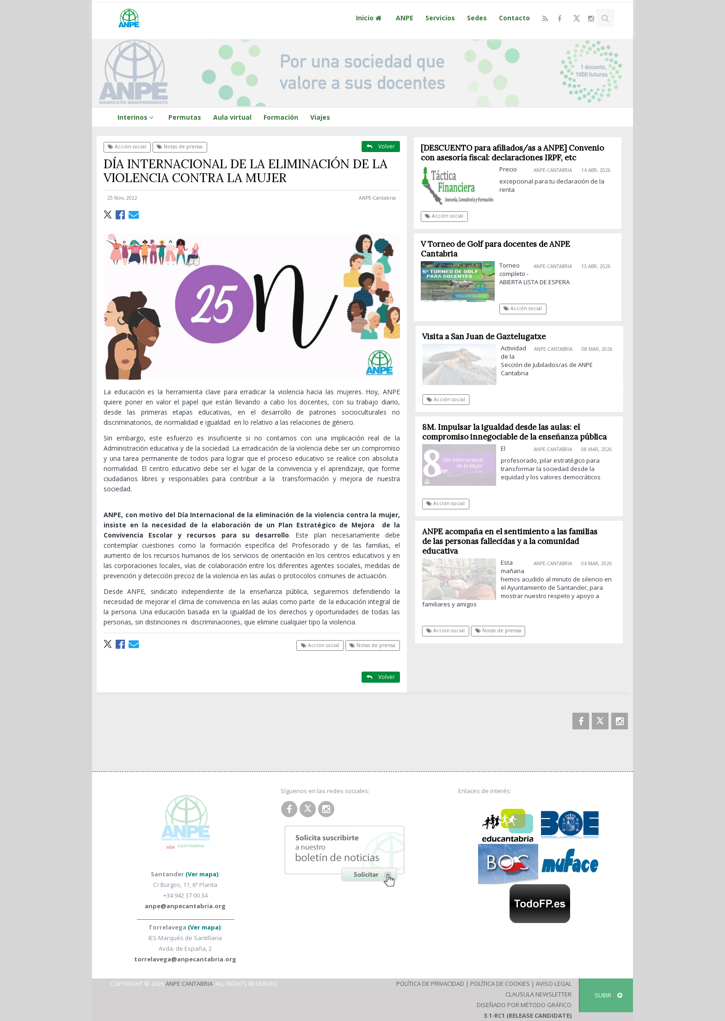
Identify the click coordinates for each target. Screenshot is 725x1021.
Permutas (184, 117)
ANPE (404, 17)
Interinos (136, 117)
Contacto (514, 17)
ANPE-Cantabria (377, 198)
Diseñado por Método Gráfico (524, 1005)
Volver (381, 146)
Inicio (370, 17)
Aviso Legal (553, 983)
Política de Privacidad (430, 983)
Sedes (477, 17)
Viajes (320, 117)
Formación (281, 117)
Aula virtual (232, 117)
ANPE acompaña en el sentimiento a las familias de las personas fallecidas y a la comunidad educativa (513, 541)
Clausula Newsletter (538, 994)
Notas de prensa (180, 146)
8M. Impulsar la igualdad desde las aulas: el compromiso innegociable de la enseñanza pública (517, 432)
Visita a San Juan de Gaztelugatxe (488, 336)
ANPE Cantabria (189, 983)
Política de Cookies (500, 983)
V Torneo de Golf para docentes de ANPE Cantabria (495, 249)
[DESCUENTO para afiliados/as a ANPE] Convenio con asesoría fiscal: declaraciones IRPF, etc (512, 153)
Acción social (127, 146)
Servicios (440, 17)
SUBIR (608, 995)
